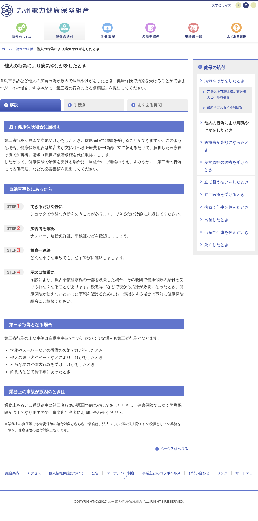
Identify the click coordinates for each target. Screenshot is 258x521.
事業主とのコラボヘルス (161, 473)
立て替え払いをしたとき (226, 182)
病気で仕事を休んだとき (226, 207)
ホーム (7, 49)
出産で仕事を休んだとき (226, 232)
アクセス (34, 473)
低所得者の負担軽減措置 (224, 108)
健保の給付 (24, 49)
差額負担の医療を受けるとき (226, 166)
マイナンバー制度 (120, 473)
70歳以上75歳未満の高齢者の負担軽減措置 (226, 94)
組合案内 (12, 473)
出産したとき (216, 220)
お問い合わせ (198, 473)
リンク (222, 473)
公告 (95, 473)
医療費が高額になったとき (226, 146)
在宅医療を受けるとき (224, 194)
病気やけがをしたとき (224, 81)
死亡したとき (216, 245)
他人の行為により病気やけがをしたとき (226, 126)
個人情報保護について (66, 473)
